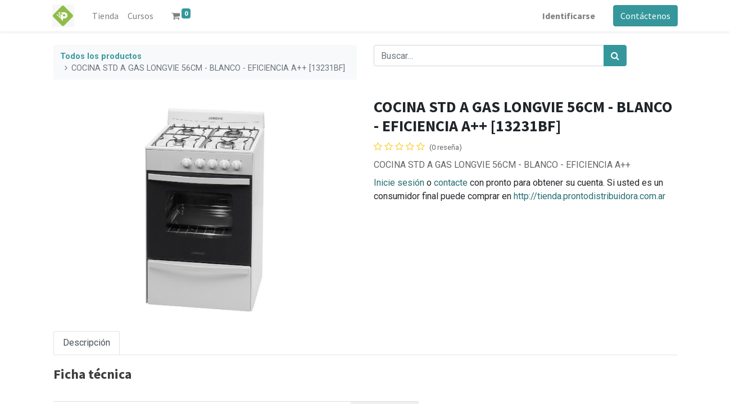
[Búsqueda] (615, 55)
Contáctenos (645, 15)
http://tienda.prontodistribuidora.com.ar (589, 196)
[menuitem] (106, 15)
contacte (451, 182)
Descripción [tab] (86, 342)
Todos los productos (101, 56)
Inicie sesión (399, 182)
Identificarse (568, 15)
